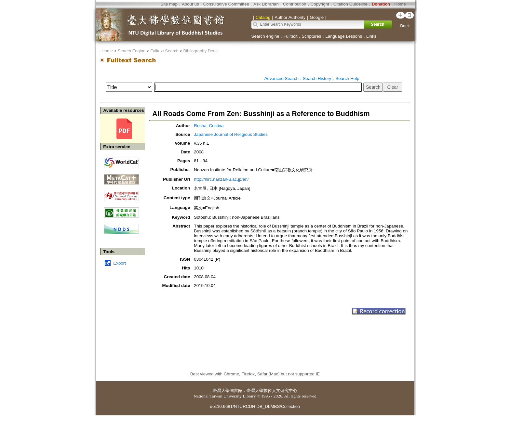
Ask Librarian (266, 4)
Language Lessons (343, 36)
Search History (317, 78)
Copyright (320, 4)
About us (190, 4)
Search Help (347, 78)
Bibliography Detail (201, 50)
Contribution (294, 4)
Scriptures (311, 36)
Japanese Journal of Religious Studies (231, 134)
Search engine (265, 36)
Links (371, 36)
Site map (169, 4)
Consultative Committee (226, 4)
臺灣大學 (221, 390)
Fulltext (290, 36)
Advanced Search (281, 78)
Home (400, 4)
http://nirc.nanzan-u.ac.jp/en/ (221, 179)
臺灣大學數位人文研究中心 (272, 390)
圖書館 (236, 390)
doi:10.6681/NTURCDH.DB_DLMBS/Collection (255, 406)
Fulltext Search (164, 50)
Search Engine (131, 50)
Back (405, 25)
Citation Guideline (350, 4)
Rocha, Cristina (208, 125)
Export (119, 263)
